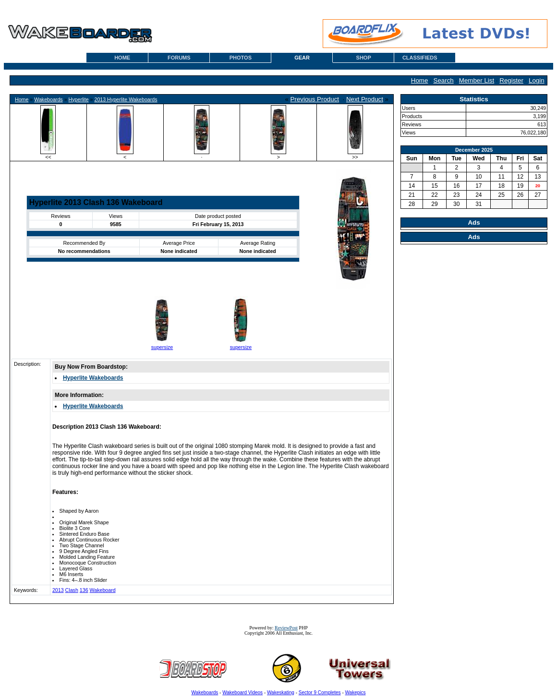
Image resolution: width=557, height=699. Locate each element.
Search (444, 80)
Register (511, 80)
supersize (162, 347)
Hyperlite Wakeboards (93, 377)
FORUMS (179, 57)
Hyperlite (79, 99)
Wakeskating (280, 692)
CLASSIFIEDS (419, 57)
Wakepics (355, 692)
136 (84, 590)
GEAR (302, 57)
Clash (71, 590)
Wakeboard (103, 590)
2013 (58, 590)
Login (537, 80)
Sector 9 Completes (320, 692)
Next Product (364, 99)
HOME (122, 57)
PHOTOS (241, 57)
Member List (476, 80)
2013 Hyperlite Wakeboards (125, 99)
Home (419, 80)
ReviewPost (286, 627)
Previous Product (315, 99)
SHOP (363, 57)
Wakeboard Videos (242, 692)
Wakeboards (48, 99)
